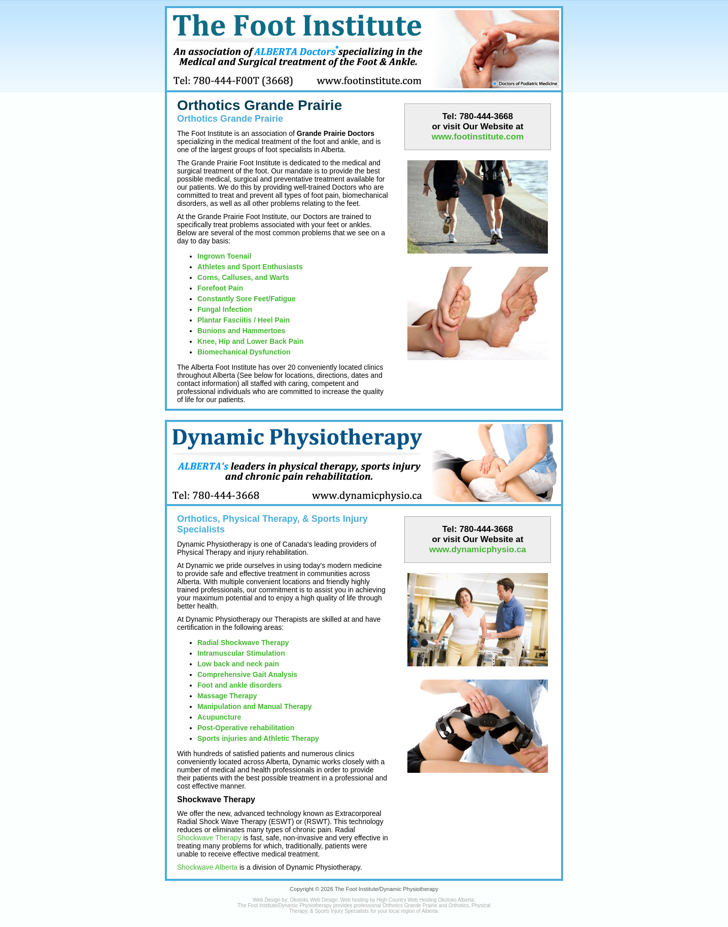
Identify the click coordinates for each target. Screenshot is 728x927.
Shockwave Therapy (209, 838)
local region (402, 911)
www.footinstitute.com (478, 136)
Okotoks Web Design (313, 900)
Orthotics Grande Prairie (259, 105)
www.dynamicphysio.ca (477, 549)
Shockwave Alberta (207, 867)
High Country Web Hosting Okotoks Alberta (425, 900)
